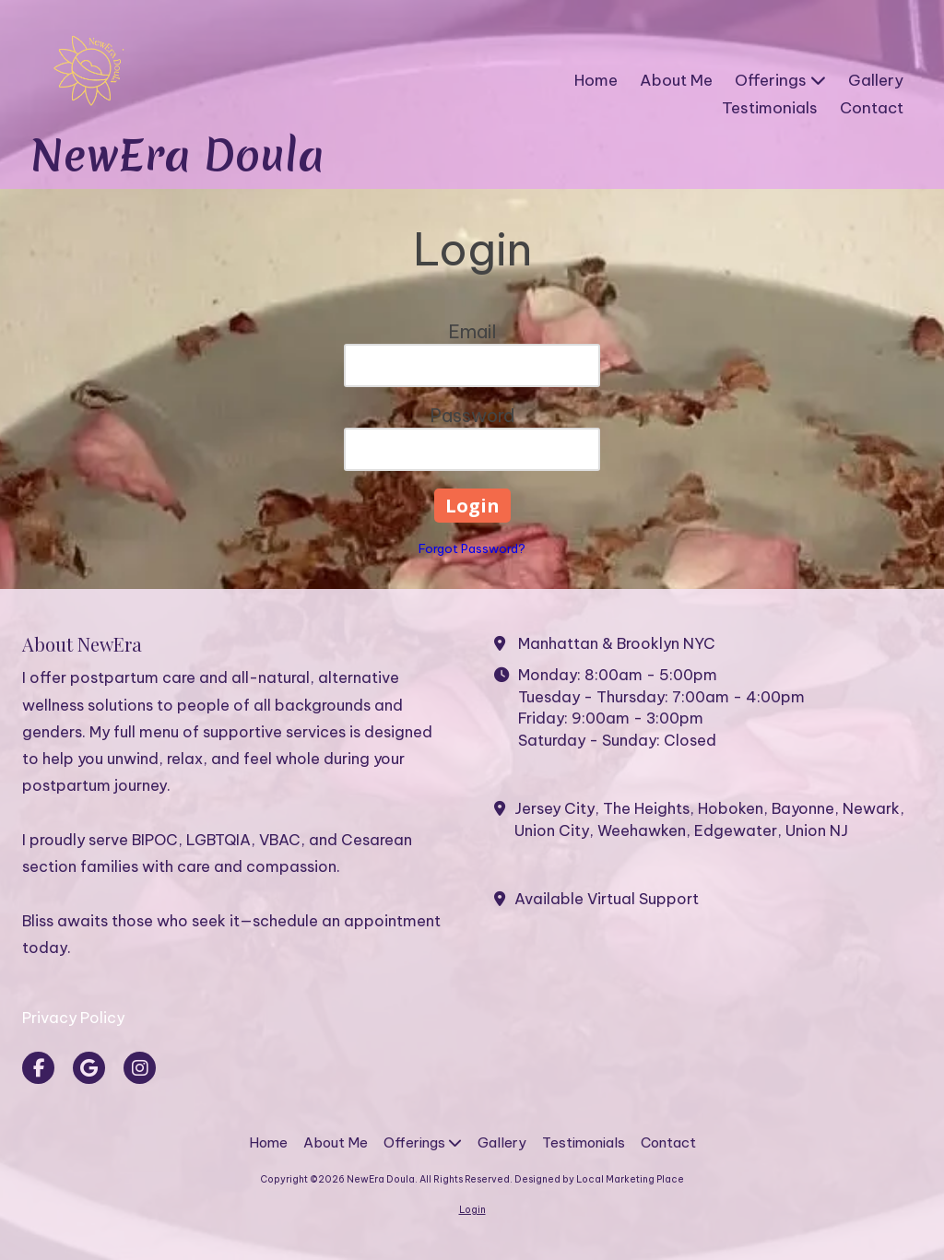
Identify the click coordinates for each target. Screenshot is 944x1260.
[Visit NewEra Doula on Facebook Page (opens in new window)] (38, 1068)
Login (472, 1210)
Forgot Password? (472, 548)
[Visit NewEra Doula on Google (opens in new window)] (89, 1068)
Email (472, 331)
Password (472, 415)
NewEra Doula (177, 154)
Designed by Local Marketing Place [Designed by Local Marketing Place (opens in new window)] (599, 1179)
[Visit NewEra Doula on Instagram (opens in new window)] (140, 1068)
